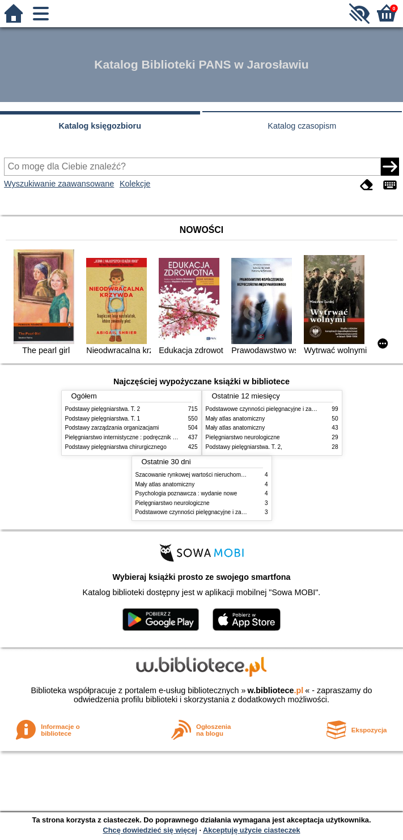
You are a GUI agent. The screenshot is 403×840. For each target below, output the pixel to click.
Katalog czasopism (302, 125)
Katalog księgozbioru (99, 125)
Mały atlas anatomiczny (235, 418)
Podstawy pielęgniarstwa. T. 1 (103, 418)
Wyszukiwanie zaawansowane (59, 183)
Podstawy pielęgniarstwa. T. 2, (244, 447)
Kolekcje (135, 183)
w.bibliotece (276, 690)
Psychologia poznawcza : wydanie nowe (186, 493)
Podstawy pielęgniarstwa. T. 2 (103, 409)
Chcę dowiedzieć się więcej (150, 830)
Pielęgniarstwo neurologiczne (243, 437)
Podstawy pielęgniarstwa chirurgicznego (116, 447)
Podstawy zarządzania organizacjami (112, 428)
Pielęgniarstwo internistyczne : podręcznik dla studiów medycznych (150, 437)
